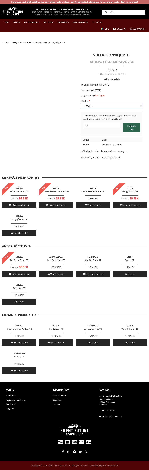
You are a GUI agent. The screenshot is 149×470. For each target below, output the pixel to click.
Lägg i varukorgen (19, 205)
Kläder (28, 42)
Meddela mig (131, 127)
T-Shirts (37, 42)
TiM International (110, 465)
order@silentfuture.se (112, 416)
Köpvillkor (57, 400)
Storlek (84, 100)
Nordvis (115, 79)
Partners (63, 22)
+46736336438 (109, 410)
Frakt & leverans (60, 395)
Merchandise (31, 22)
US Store (97, 22)
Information (80, 22)
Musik (16, 22)
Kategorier (16, 42)
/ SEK (105, 28)
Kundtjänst (10, 395)
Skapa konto (11, 404)
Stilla (106, 79)
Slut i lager (130, 273)
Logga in (10, 408)
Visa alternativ (93, 205)
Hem (6, 22)
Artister (48, 22)
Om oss (56, 404)
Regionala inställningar (16, 400)
